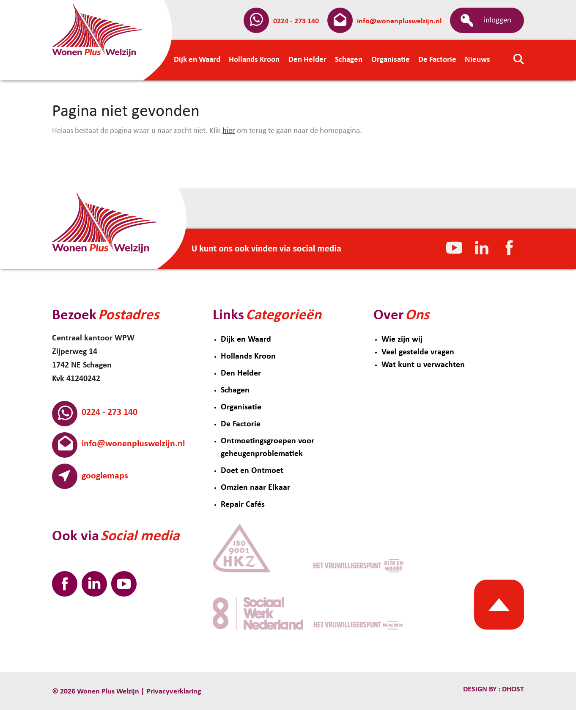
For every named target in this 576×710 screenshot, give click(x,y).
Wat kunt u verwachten (423, 365)
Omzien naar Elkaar (255, 487)
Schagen (235, 390)
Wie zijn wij (401, 339)
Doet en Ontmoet (252, 471)
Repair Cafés (243, 504)
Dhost (512, 689)
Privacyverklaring (173, 691)
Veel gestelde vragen (417, 352)
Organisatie (241, 407)
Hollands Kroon (248, 356)
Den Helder (241, 373)
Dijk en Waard (246, 339)
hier (228, 131)
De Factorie (241, 424)
